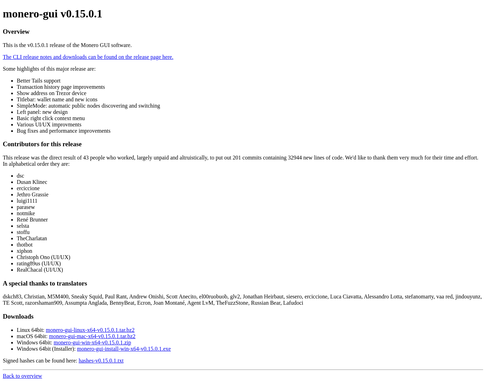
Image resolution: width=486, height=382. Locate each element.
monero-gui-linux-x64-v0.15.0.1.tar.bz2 (90, 330)
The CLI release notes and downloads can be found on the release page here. (88, 57)
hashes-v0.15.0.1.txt (101, 361)
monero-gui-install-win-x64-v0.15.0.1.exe (124, 349)
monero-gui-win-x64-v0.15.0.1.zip (92, 342)
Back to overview (22, 376)
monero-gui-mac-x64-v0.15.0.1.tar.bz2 (92, 336)
